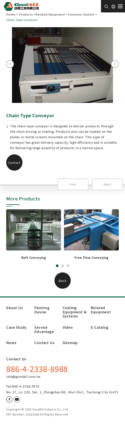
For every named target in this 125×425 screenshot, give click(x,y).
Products (26, 14)
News (11, 343)
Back (62, 280)
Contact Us (14, 165)
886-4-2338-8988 (37, 369)
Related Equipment (50, 14)
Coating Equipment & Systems (75, 311)
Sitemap (70, 343)
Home (10, 14)
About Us (14, 307)
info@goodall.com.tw (23, 376)
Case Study (16, 327)
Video (68, 327)
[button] (57, 265)
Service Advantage (44, 329)
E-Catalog (100, 327)
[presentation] (10, 64)
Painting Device (41, 309)
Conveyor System (81, 14)
